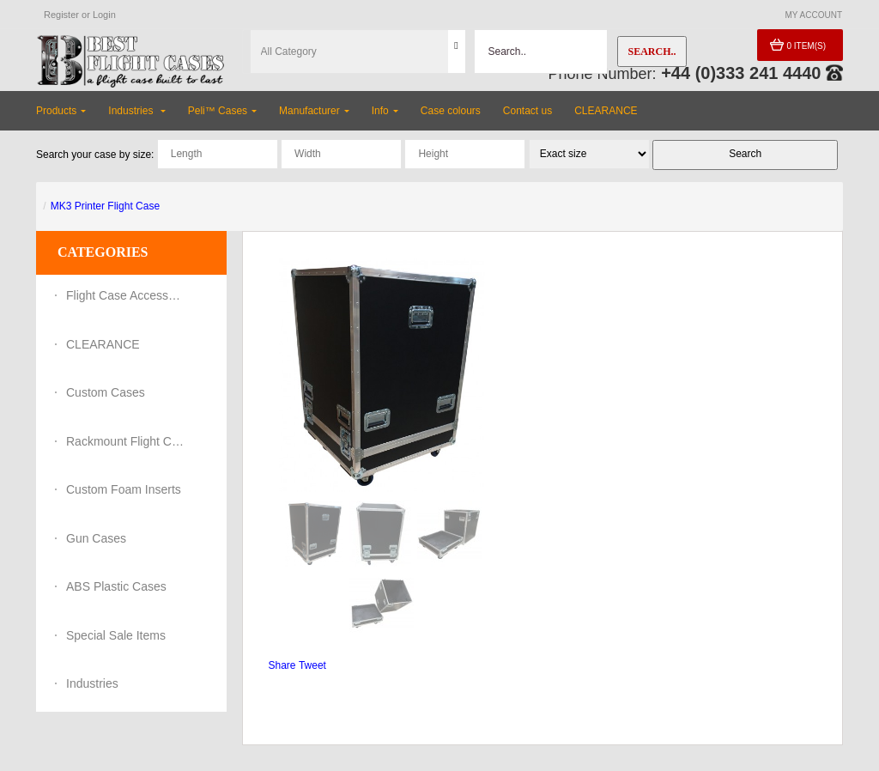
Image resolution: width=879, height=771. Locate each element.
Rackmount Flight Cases (126, 441)
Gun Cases (96, 538)
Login (104, 14)
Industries (92, 683)
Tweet (312, 665)
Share (282, 665)
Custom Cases (105, 392)
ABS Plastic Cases (116, 586)
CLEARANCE (103, 344)
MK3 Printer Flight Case (105, 206)
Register (61, 14)
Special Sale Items (116, 635)
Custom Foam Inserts (123, 489)
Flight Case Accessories (126, 295)
